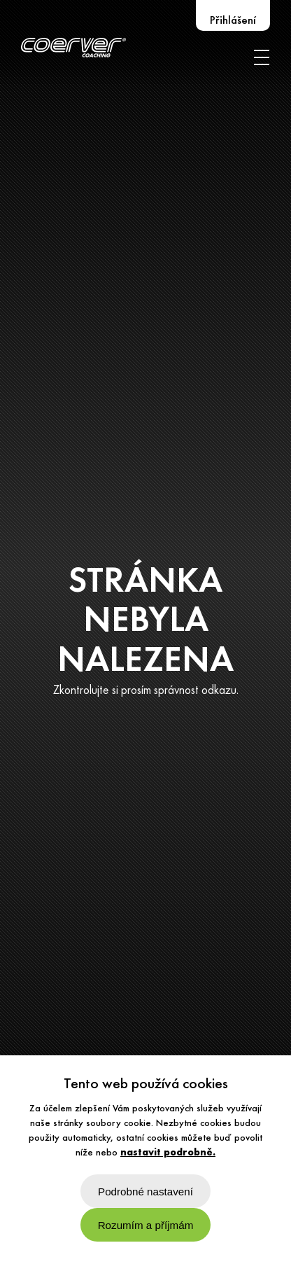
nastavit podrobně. (167, 1153)
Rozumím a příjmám (146, 1225)
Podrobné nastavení (145, 1191)
